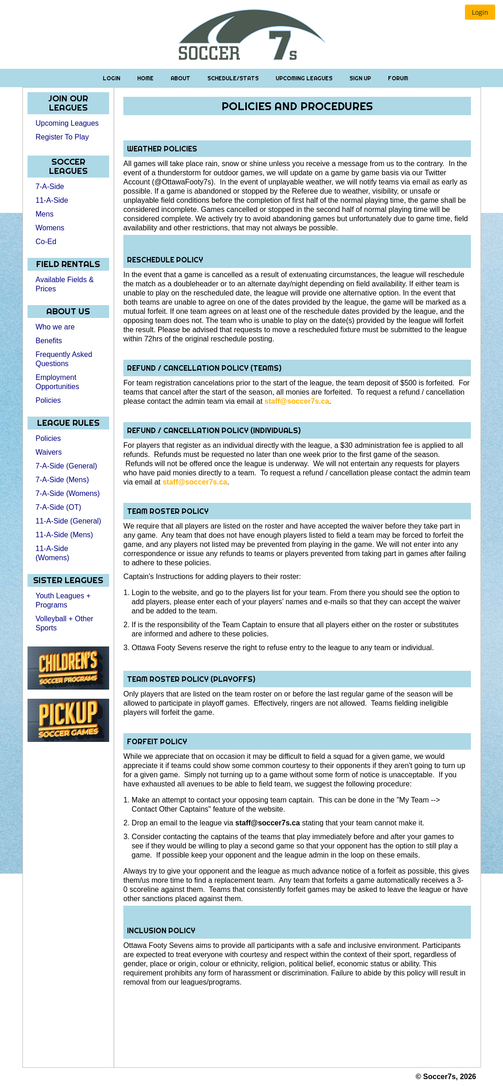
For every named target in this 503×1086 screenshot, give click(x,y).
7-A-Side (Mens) (62, 480)
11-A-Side (52, 200)
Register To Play (62, 137)
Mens (45, 214)
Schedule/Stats (233, 78)
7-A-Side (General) (66, 466)
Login (112, 78)
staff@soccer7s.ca (297, 401)
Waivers (49, 452)
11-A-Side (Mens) (64, 535)
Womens (50, 228)
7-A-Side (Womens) (68, 493)
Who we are (55, 327)
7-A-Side (50, 186)
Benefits (49, 341)
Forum (398, 78)
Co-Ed (46, 241)
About (181, 78)
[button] (480, 12)
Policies (48, 400)
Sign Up (360, 78)
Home (146, 78)
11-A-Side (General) (68, 521)
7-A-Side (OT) (59, 507)
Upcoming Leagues (305, 78)
